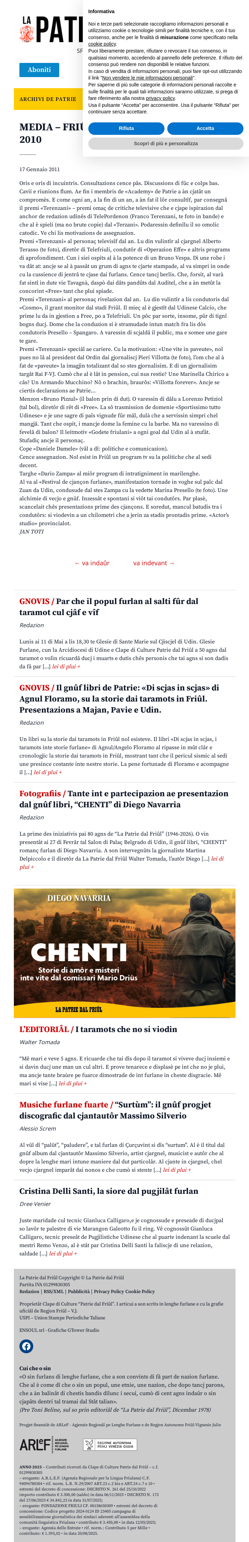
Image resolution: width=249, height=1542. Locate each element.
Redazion (29, 1292)
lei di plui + (66, 666)
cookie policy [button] (102, 1429)
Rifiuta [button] (126, 1513)
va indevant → (154, 563)
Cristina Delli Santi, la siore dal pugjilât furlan (108, 1191)
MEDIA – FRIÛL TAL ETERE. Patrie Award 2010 (117, 133)
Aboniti (39, 70)
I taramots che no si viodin (98, 1029)
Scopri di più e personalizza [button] (166, 1528)
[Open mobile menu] (223, 70)
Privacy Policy (109, 1292)
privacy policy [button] (160, 1483)
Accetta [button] (205, 1513)
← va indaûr (92, 563)
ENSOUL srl (31, 1330)
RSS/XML (54, 1292)
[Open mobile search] (206, 70)
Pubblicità (79, 1292)
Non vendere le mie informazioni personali (147, 1463)
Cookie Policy (140, 1292)
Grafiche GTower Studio (73, 1330)
